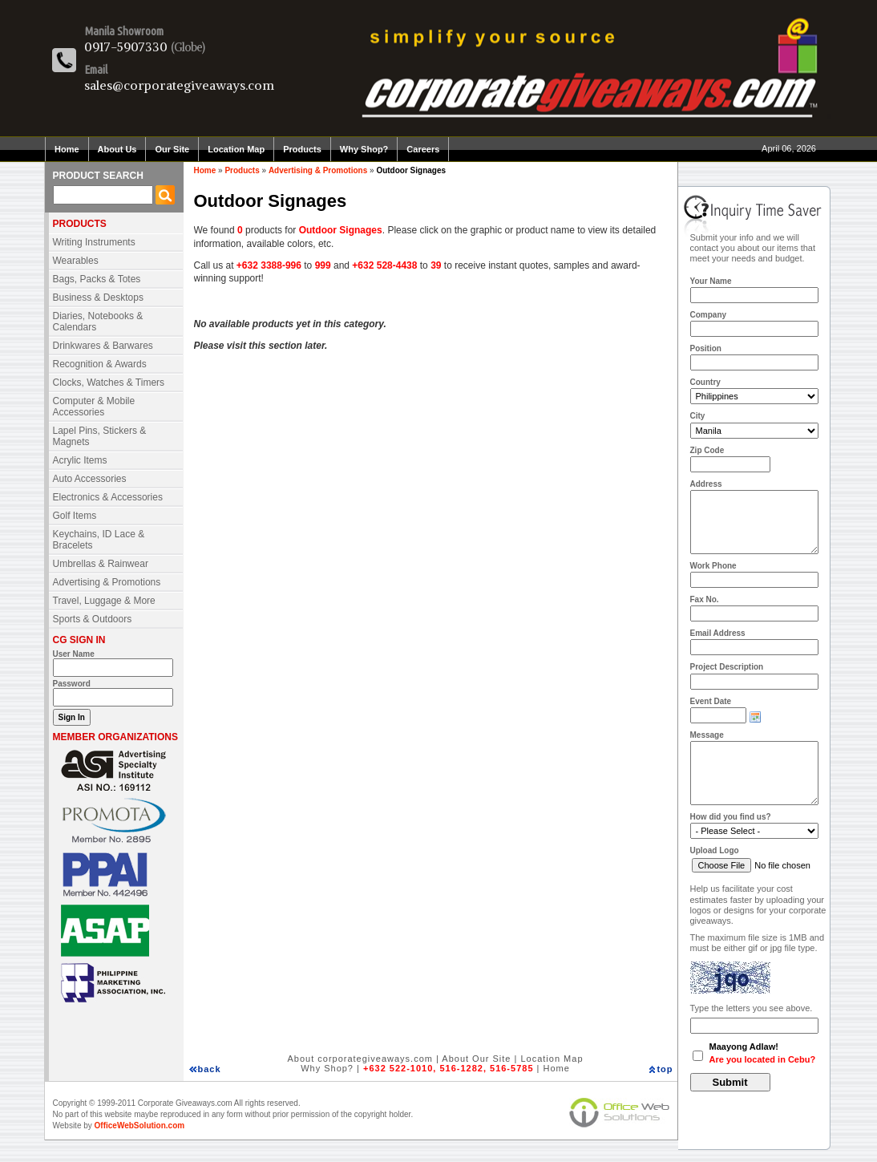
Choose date (755, 717)
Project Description (727, 666)
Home (67, 149)
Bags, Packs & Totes (97, 279)
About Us (117, 149)
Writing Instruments (94, 242)
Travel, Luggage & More (104, 600)
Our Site (172, 149)
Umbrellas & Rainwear (100, 563)
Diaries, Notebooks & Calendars (98, 321)
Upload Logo (714, 850)
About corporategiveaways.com (359, 1058)
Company (708, 314)
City (697, 415)
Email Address (718, 633)
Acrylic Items (80, 460)
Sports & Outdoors (92, 619)
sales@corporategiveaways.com (179, 85)
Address (706, 484)
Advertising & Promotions (107, 582)
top (665, 1069)
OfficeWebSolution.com (140, 1125)
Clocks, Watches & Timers (109, 382)
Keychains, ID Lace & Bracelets (99, 539)
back (209, 1069)
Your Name (711, 281)
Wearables (76, 260)
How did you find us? (730, 816)
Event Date (711, 701)
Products (302, 149)
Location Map (236, 149)
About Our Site (476, 1058)
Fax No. (704, 599)
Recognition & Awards (100, 364)
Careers (422, 149)
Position (705, 348)
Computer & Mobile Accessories (94, 406)
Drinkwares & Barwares (103, 345)
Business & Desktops (98, 297)
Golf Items (75, 515)
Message (707, 735)
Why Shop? (364, 149)
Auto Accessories (90, 478)
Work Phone (713, 565)
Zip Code (707, 450)
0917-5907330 (126, 46)
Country (705, 382)
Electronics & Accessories (108, 497)
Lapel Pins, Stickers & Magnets (100, 436)
